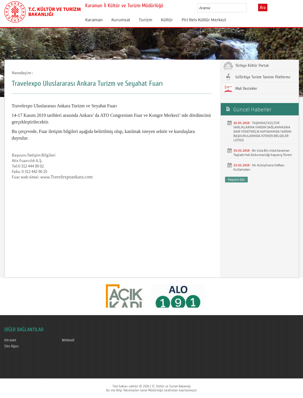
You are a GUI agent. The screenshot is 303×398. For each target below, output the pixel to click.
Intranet (10, 340)
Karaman (94, 19)
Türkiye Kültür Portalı (246, 65)
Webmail (68, 340)
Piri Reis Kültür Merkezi (204, 19)
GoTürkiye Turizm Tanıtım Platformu (257, 77)
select (248, 8)
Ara (263, 7)
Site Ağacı (11, 346)
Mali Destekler (240, 88)
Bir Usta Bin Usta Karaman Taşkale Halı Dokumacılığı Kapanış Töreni (262, 152)
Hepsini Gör (236, 179)
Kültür (167, 19)
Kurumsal (120, 19)
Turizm (145, 19)
